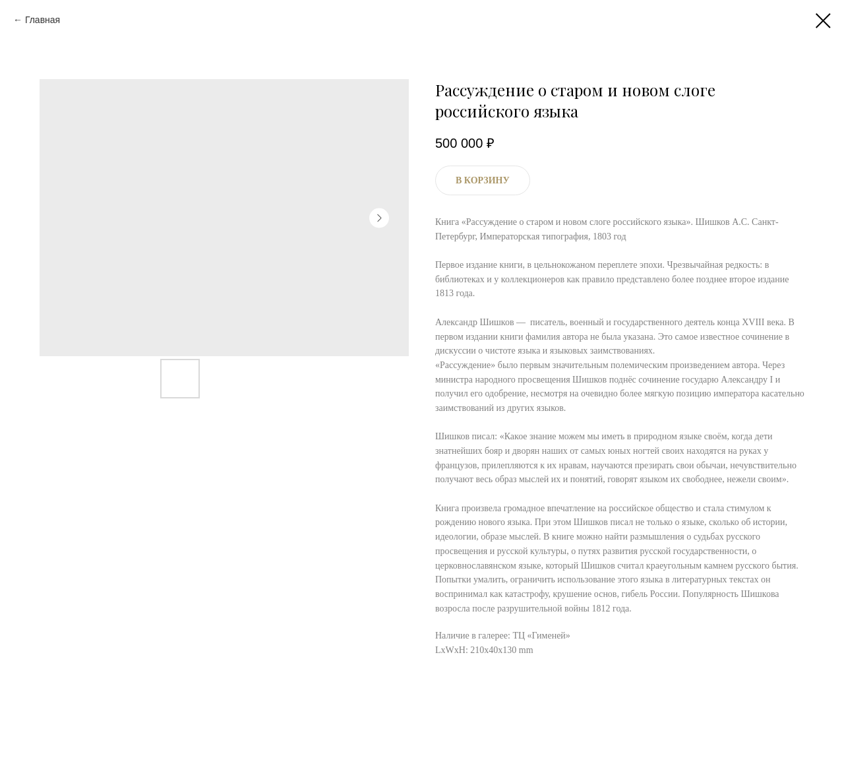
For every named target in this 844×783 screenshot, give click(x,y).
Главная (42, 20)
